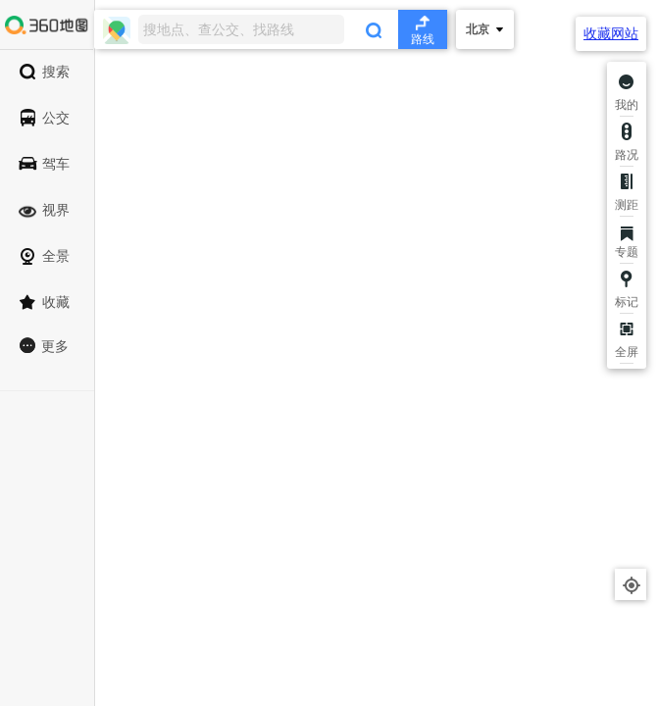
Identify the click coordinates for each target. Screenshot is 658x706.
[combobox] (270, 29)
